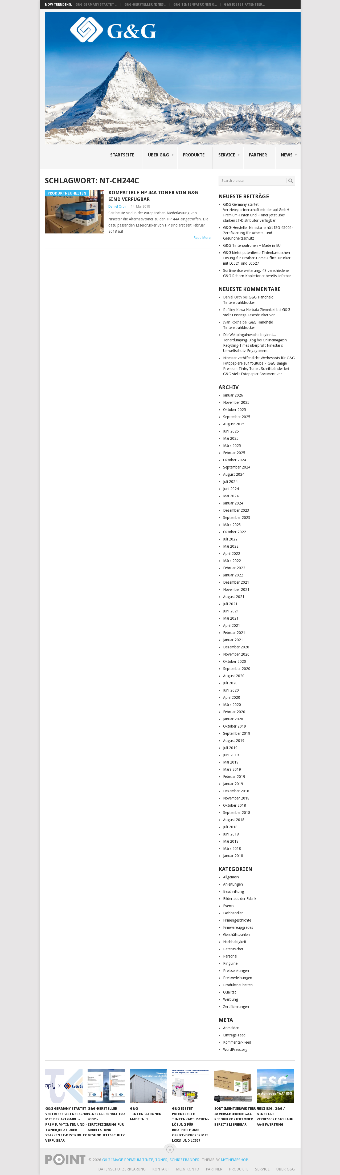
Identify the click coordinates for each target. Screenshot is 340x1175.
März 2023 (232, 525)
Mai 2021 (231, 618)
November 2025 (236, 402)
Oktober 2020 (234, 661)
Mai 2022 (231, 546)
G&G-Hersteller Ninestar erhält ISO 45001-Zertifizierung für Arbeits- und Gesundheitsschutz (258, 232)
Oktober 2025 (234, 409)
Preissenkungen (236, 970)
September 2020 (236, 669)
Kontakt (160, 1169)
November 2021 (236, 589)
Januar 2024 (233, 503)
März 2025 (232, 445)
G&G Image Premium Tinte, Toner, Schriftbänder (150, 1160)
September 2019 (236, 733)
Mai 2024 (231, 496)
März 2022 (232, 561)
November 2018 (236, 798)
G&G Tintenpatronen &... (195, 4)
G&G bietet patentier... (244, 4)
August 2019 (233, 740)
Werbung (230, 999)
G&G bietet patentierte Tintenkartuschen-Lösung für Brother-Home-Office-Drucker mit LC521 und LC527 (257, 258)
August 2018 (233, 820)
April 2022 (231, 553)
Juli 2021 (230, 604)
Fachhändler (233, 913)
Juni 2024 (231, 489)
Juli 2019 (230, 748)
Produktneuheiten (238, 985)
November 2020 (236, 654)
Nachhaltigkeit (234, 942)
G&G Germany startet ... (96, 4)
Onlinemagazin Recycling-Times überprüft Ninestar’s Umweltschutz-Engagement (255, 345)
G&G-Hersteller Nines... (145, 4)
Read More (202, 238)
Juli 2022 (230, 539)
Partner (258, 155)
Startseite (122, 155)
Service (226, 155)
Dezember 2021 (236, 582)
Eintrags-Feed (234, 1035)
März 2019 (232, 769)
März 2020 (232, 704)
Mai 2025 (231, 438)
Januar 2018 (233, 856)
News (287, 155)
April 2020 (231, 697)
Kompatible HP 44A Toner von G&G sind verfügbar (153, 196)
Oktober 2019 (234, 726)
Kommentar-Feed (237, 1042)
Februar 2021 (234, 633)
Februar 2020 (234, 712)
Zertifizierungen (236, 1006)
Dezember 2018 (236, 791)
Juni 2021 (231, 611)
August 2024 (233, 474)
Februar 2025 (234, 453)
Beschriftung (233, 891)
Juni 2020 (231, 690)
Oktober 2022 (234, 532)
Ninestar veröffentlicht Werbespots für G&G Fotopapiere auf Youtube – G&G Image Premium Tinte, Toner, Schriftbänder (259, 363)
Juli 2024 (230, 481)
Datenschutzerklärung (122, 1169)
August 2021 (233, 597)
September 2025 (236, 417)
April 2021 (231, 625)
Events (228, 906)
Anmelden (231, 1028)
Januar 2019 (233, 784)
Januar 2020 (233, 719)
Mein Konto (187, 1169)
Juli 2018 (230, 827)
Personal (230, 956)
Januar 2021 (233, 640)
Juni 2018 (231, 834)
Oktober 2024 (234, 460)
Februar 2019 (234, 776)
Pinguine (230, 963)
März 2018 (232, 848)
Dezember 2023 (236, 510)
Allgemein (231, 877)
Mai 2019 (231, 762)
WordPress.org (235, 1049)
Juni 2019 (231, 755)
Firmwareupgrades (238, 927)
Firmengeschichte (237, 920)
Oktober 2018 (234, 805)
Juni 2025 (231, 431)
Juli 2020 (230, 683)
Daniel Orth (117, 206)
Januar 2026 (233, 395)
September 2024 (236, 467)
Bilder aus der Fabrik (239, 899)
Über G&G (158, 155)
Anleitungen (233, 884)
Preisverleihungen (237, 978)
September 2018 (236, 812)
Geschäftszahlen (236, 934)
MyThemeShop (234, 1160)
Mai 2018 (231, 841)
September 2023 (236, 517)
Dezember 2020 (236, 647)
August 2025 (233, 424)
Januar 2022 (233, 575)
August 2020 (233, 676)
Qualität (229, 992)
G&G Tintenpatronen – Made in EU (252, 245)
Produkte (193, 155)
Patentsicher (233, 949)
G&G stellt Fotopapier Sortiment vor (252, 374)
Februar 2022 (234, 568)
